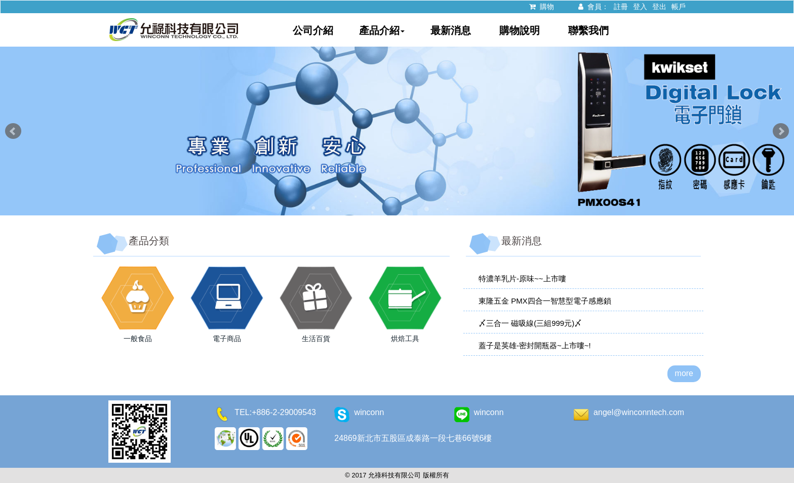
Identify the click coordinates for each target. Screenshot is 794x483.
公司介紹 (313, 30)
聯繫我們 (588, 30)
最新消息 (450, 30)
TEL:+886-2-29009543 (275, 412)
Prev (13, 131)
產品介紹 (382, 30)
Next (781, 131)
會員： (591, 7)
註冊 (621, 7)
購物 (539, 7)
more (684, 373)
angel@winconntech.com (638, 412)
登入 (640, 7)
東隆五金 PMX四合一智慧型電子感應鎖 (545, 300)
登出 (659, 7)
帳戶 (678, 7)
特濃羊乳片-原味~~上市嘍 (522, 278)
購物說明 (519, 30)
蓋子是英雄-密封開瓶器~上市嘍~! (535, 345)
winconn (369, 412)
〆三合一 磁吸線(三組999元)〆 (530, 323)
